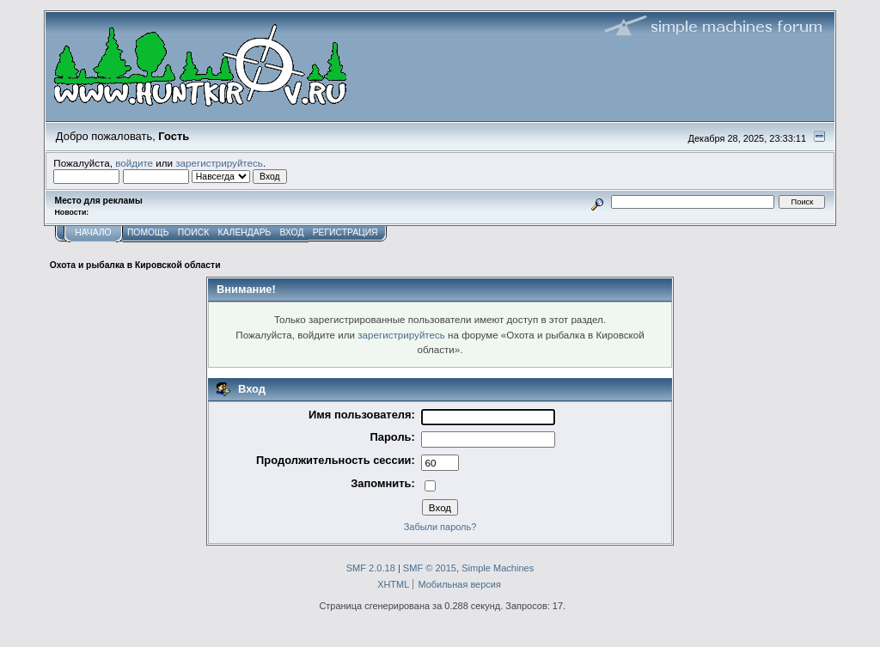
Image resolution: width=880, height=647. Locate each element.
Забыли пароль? (440, 527)
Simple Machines (497, 568)
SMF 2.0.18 (370, 568)
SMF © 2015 (429, 568)
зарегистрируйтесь (219, 162)
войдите (134, 162)
